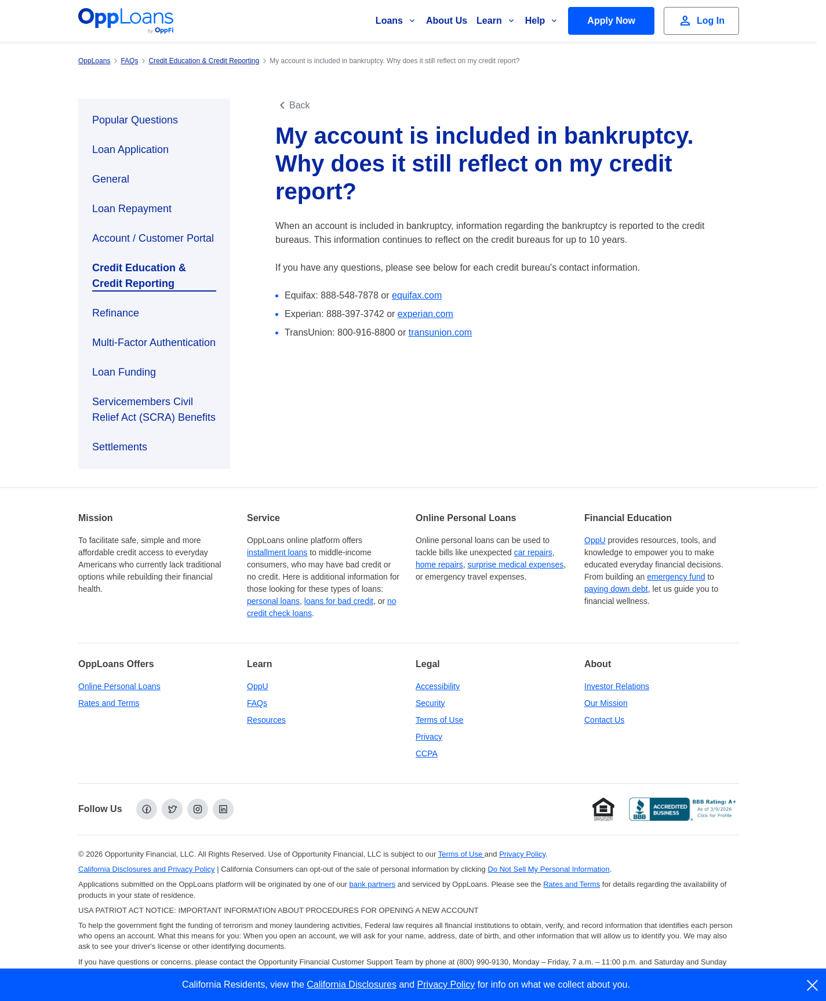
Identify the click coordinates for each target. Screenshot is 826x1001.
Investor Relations (616, 686)
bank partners (373, 884)
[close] (813, 985)
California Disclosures (351, 984)
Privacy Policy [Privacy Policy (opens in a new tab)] (522, 854)
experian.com (425, 314)
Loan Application (130, 149)
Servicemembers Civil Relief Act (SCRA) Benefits (154, 409)
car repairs (533, 552)
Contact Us (604, 720)
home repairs (439, 564)
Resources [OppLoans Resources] (266, 720)
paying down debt (616, 589)
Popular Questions (135, 120)
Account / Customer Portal (153, 238)
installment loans (277, 552)
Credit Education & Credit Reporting (139, 275)
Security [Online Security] (430, 703)
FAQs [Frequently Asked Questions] (257, 703)
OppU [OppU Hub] (595, 540)
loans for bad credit (338, 601)
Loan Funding (124, 372)
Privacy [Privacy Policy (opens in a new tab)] (429, 736)
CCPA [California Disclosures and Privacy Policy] (427, 753)
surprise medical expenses (515, 564)
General (110, 179)
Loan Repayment (132, 208)
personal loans (273, 601)
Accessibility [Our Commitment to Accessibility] (438, 686)
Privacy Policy (446, 984)
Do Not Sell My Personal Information (548, 869)
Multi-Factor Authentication (154, 342)
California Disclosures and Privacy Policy (146, 869)
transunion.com (440, 332)
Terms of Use (439, 720)
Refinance (115, 313)
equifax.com (417, 295)
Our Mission (606, 703)
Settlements (119, 447)
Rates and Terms (109, 703)
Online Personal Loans (119, 686)
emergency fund (676, 576)
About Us (446, 21)
